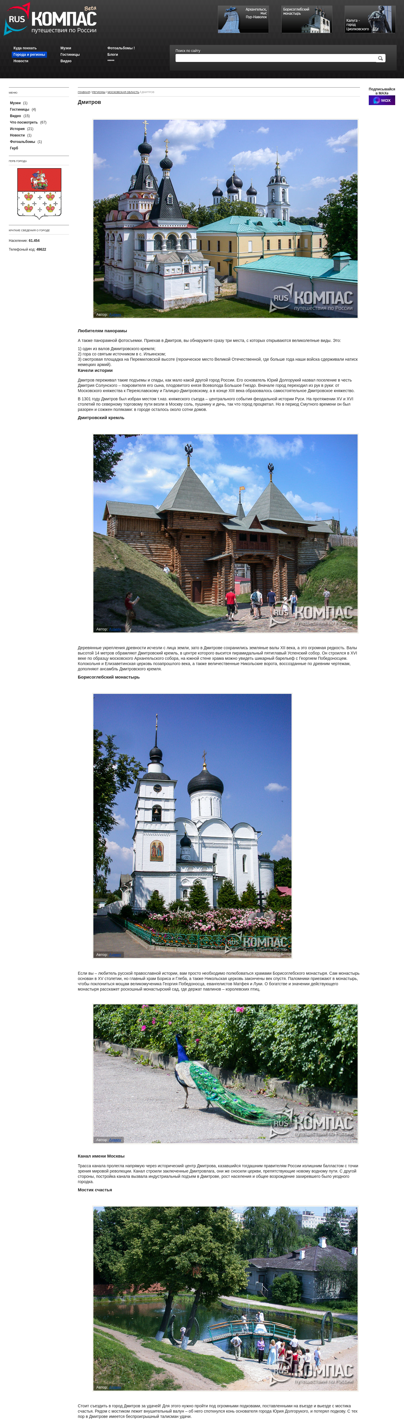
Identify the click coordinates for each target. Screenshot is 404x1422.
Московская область (123, 92)
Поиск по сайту (188, 51)
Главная (84, 92)
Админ (115, 314)
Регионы (98, 92)
